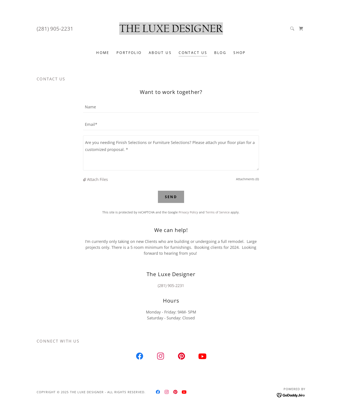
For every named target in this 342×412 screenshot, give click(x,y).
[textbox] (171, 106)
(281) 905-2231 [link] (55, 28)
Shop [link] (239, 52)
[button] (85, 179)
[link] (171, 28)
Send (171, 196)
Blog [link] (220, 52)
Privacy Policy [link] (188, 212)
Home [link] (102, 52)
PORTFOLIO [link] (129, 52)
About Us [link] (160, 52)
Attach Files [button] (97, 179)
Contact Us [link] (193, 52)
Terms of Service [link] (217, 212)
